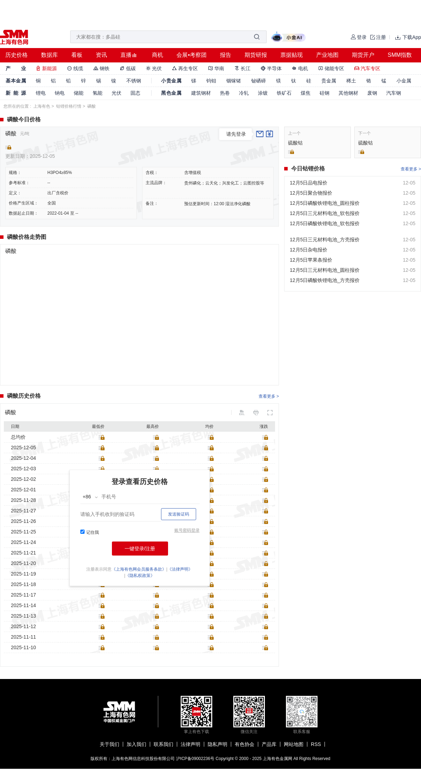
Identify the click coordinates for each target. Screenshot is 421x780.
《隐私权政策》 (140, 575)
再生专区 (185, 68)
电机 (300, 68)
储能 (78, 93)
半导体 (271, 68)
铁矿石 (284, 93)
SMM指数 (400, 55)
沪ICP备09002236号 (195, 758)
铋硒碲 (258, 80)
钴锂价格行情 (68, 106)
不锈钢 (133, 80)
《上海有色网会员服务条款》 (139, 569)
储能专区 (331, 68)
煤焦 (305, 93)
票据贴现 (291, 55)
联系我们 (163, 744)
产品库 (269, 744)
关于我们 (109, 744)
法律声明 (190, 744)
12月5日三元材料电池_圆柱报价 (325, 270)
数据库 (49, 55)
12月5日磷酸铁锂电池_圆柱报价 (325, 203)
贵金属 (328, 80)
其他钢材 (348, 93)
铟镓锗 (233, 80)
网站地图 (293, 744)
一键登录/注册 (140, 548)
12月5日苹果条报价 (311, 260)
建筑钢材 (201, 93)
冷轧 (244, 93)
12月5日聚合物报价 (311, 193)
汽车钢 (393, 93)
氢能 (97, 93)
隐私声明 (217, 744)
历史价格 (16, 55)
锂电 (41, 93)
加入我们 (136, 744)
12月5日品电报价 (308, 183)
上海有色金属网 (277, 758)
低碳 (128, 68)
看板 (76, 55)
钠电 (60, 93)
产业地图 (327, 55)
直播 (126, 55)
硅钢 (324, 93)
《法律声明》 (180, 569)
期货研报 (256, 55)
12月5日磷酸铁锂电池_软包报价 (325, 223)
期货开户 (363, 55)
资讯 (101, 55)
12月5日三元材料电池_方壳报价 (325, 239)
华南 (216, 68)
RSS (316, 744)
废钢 (372, 93)
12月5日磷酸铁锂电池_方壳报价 (325, 280)
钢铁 (101, 68)
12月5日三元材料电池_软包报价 (325, 213)
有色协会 (244, 744)
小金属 (403, 80)
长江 (242, 68)
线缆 (75, 68)
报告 (225, 55)
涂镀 (263, 93)
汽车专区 (367, 68)
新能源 (46, 68)
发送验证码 (178, 514)
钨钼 (211, 80)
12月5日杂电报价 (308, 250)
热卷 (225, 93)
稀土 (351, 80)
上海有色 (41, 106)
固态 (135, 93)
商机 (157, 55)
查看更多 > (269, 396)
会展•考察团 (191, 55)
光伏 (154, 68)
